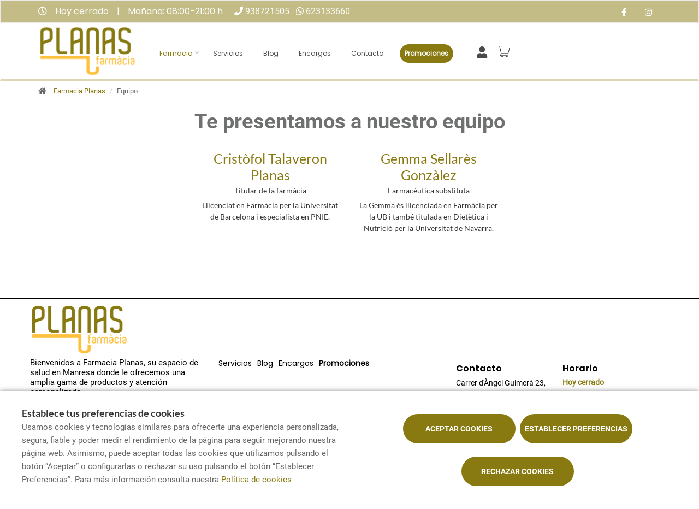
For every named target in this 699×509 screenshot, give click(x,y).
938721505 (267, 11)
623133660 (328, 11)
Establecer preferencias (576, 428)
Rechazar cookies (517, 471)
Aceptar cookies (459, 428)
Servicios (228, 53)
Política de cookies (256, 479)
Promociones (426, 53)
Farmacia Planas (79, 91)
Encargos (315, 53)
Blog (271, 53)
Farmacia (176, 53)
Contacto (367, 53)
